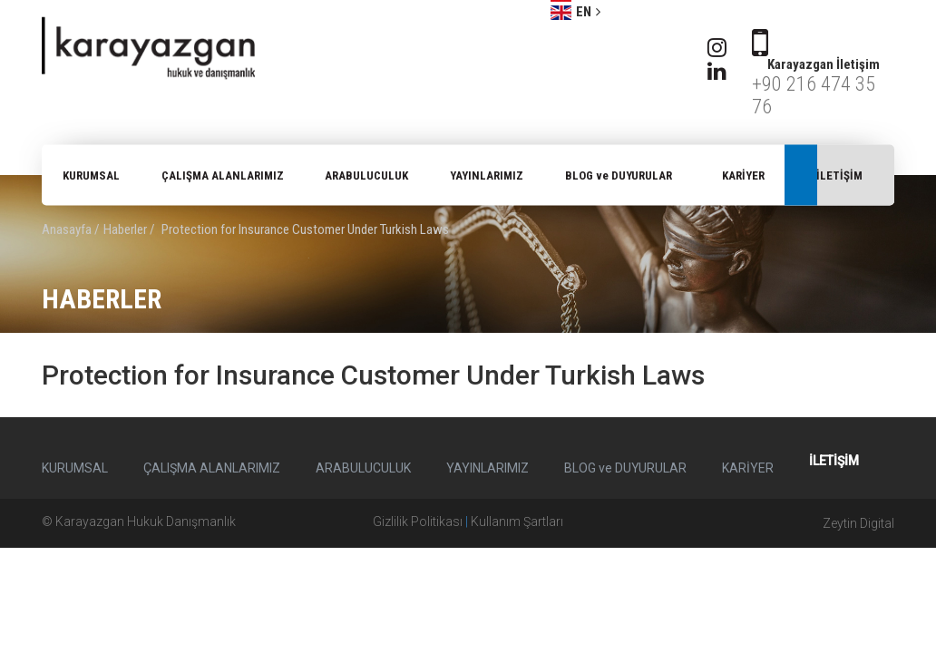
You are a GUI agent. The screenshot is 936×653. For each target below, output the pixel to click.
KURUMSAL (91, 175)
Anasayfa (67, 229)
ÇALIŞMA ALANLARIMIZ (222, 175)
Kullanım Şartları (517, 521)
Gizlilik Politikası (418, 521)
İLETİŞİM (839, 175)
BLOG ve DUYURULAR (618, 175)
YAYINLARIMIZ (486, 175)
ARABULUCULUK (366, 175)
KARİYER (743, 175)
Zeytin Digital (858, 523)
